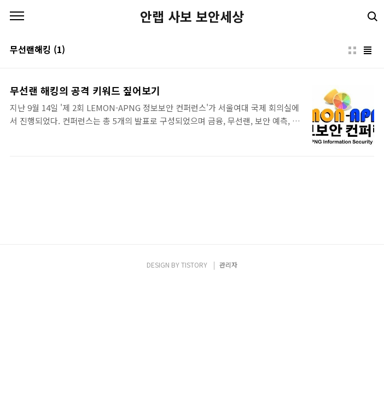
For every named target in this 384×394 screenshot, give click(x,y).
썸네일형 (352, 50)
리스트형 (367, 50)
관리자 (228, 264)
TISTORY (194, 264)
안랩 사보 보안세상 (192, 16)
